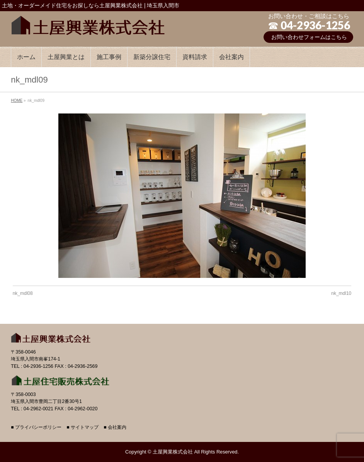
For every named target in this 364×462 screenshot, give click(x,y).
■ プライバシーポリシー (36, 427)
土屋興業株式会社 (173, 452)
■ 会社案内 (115, 427)
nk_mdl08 (23, 293)
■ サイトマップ (82, 427)
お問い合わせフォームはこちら (309, 37)
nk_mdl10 (341, 293)
